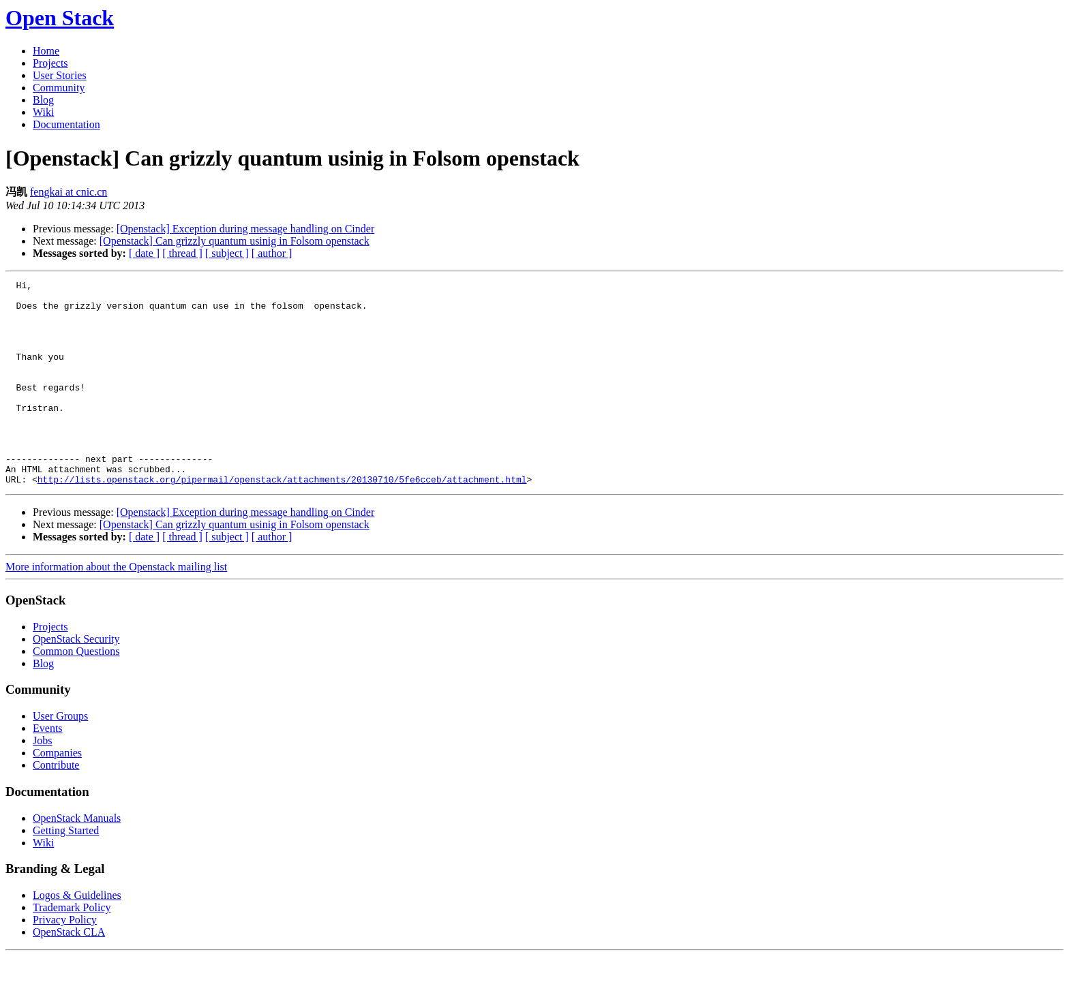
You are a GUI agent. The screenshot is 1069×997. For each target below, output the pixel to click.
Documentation (66, 124)
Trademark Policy (72, 948)
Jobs (42, 781)
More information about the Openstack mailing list (116, 607)
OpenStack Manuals (77, 859)
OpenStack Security (76, 680)
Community (59, 87)
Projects (50, 63)
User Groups (60, 757)
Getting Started (66, 871)
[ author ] (272, 253)
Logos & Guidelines (77, 936)
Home (46, 51)
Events (48, 769)
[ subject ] (227, 253)
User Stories (60, 75)
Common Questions (76, 692)
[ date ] (144, 253)
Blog (43, 100)
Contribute (56, 806)
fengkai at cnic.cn (68, 192)
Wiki (43, 112)
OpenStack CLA (69, 973)
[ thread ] (182, 253)
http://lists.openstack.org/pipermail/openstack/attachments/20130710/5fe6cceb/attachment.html (282, 520)
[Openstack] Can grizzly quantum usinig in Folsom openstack (235, 241)
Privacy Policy (65, 960)
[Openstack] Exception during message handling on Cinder (246, 228)
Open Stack (59, 17)
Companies (57, 793)
